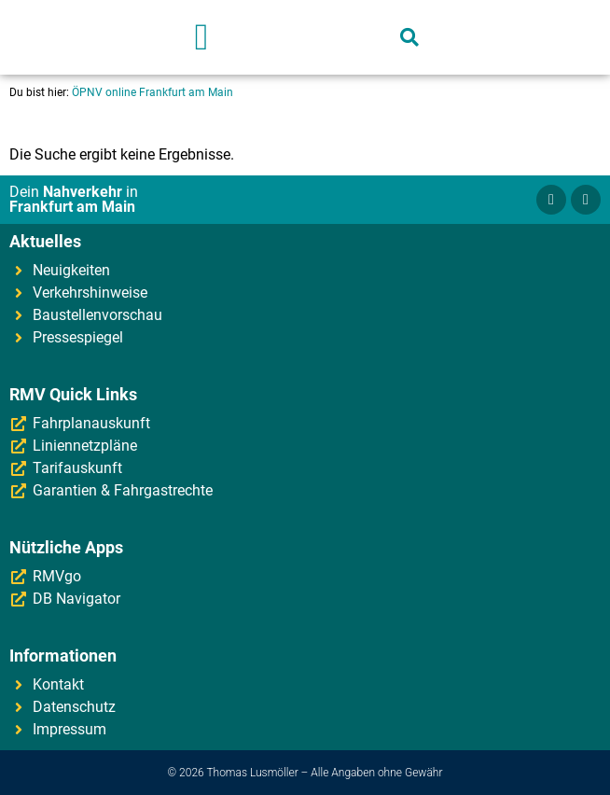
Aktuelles (45, 241)
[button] (202, 37)
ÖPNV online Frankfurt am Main (152, 92)
